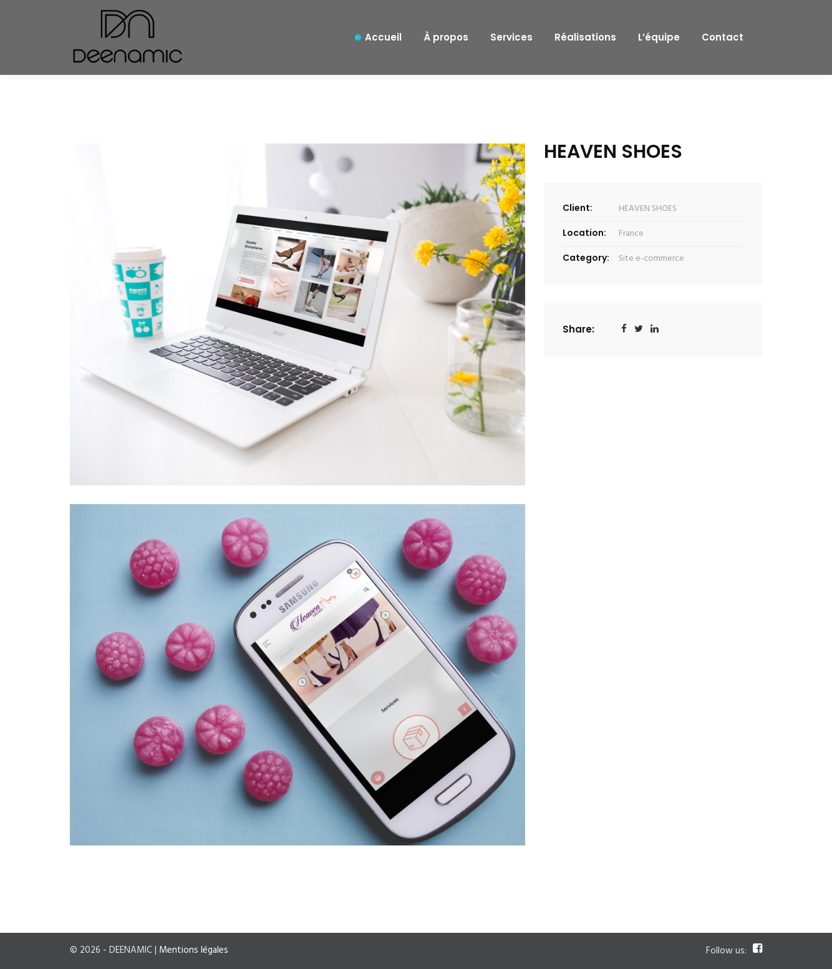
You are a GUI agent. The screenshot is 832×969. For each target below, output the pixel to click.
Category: (586, 257)
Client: (578, 208)
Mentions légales (193, 950)
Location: (584, 232)
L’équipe (659, 37)
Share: (578, 329)
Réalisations (585, 37)
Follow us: (726, 951)
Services (511, 37)
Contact (722, 37)
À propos (445, 37)
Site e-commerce (651, 258)
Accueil (383, 37)
